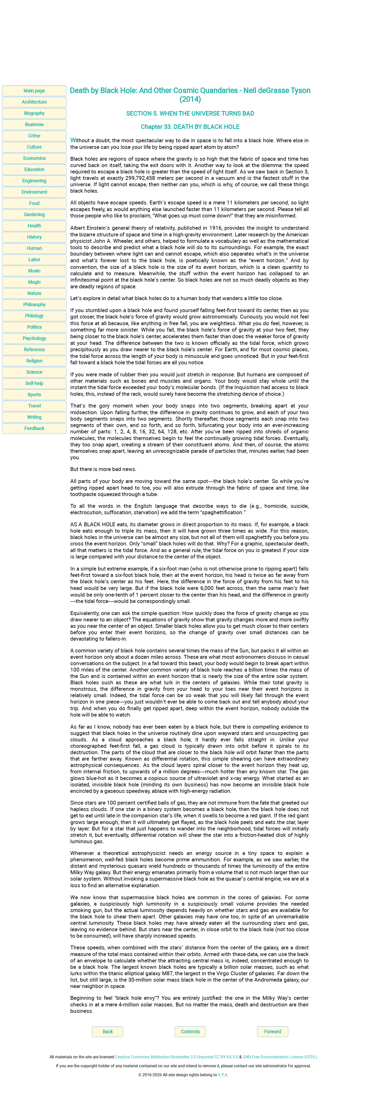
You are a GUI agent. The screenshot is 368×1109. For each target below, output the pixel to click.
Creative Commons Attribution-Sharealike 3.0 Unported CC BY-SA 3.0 (176, 1057)
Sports (34, 394)
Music (34, 270)
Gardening (34, 214)
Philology (34, 316)
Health (34, 225)
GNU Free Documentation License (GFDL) (280, 1057)
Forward (272, 1031)
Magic (34, 282)
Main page (34, 90)
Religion (34, 361)
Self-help (34, 383)
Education (34, 169)
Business (34, 124)
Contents (190, 1031)
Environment (34, 192)
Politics (34, 327)
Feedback (34, 428)
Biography (34, 113)
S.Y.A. (223, 1074)
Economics (34, 158)
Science (34, 372)
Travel (34, 406)
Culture (34, 147)
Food (34, 203)
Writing (34, 417)
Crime (34, 135)
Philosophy (34, 304)
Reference (34, 349)
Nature (34, 293)
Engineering (34, 180)
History (34, 237)
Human (34, 248)
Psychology (34, 338)
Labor (34, 259)
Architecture (34, 102)
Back (108, 1031)
